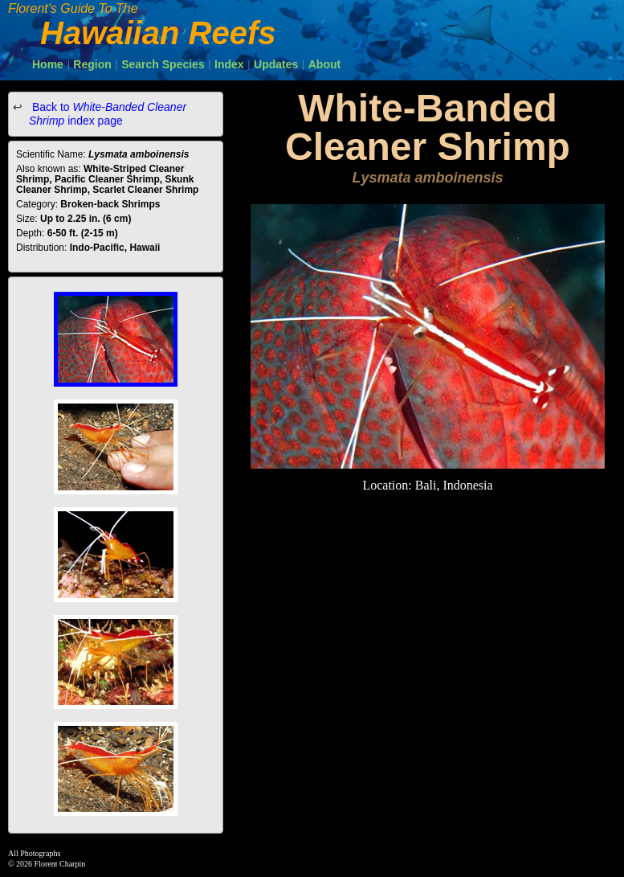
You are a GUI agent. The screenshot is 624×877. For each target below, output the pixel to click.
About (324, 64)
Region (92, 64)
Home (47, 64)
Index (229, 64)
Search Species (163, 64)
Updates (276, 64)
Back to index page (107, 113)
